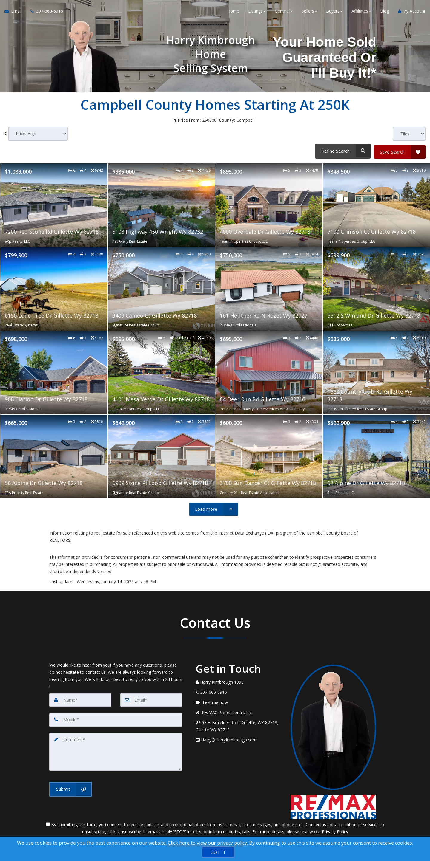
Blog (384, 12)
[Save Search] (400, 150)
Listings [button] (257, 12)
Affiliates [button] (361, 12)
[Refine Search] (342, 150)
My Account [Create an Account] (412, 12)
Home (233, 12)
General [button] (284, 12)
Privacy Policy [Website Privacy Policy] (335, 830)
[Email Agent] (15, 11)
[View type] (409, 134)
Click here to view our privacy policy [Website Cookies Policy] (207, 843)
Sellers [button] (309, 12)
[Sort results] (38, 134)
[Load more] (213, 507)
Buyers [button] (334, 12)
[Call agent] (44, 11)
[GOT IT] (218, 852)
